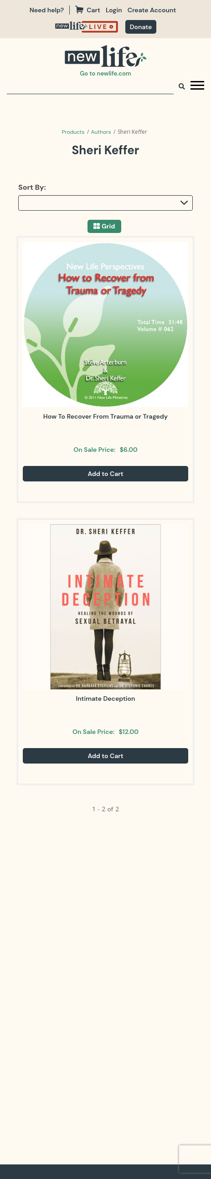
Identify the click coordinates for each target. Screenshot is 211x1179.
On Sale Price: (94, 449)
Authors (101, 132)
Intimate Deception (105, 698)
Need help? (47, 10)
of (110, 809)
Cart (87, 10)
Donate (141, 27)
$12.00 (128, 732)
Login (114, 10)
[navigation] (117, 10)
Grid (108, 226)
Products (73, 132)
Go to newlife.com (105, 73)
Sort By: (32, 187)
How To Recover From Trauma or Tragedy (105, 416)
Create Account (152, 10)
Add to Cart (105, 474)
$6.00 (129, 449)
